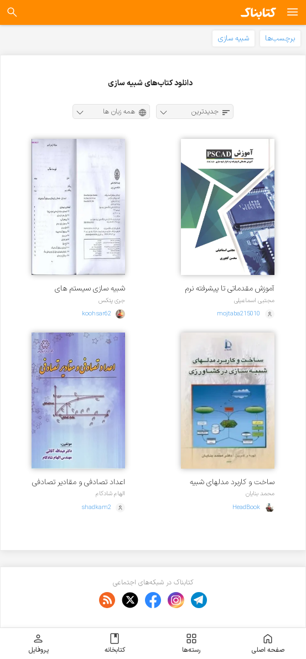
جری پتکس (111, 300)
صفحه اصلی (267, 643)
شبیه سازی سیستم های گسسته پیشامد (90, 288)
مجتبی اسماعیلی (254, 300)
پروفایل (38, 643)
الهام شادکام (110, 493)
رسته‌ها (191, 643)
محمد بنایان (260, 493)
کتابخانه (115, 643)
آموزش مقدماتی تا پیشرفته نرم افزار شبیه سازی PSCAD (229, 288)
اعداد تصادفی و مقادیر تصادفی (78, 482)
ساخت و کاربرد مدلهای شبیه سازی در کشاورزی (232, 482)
